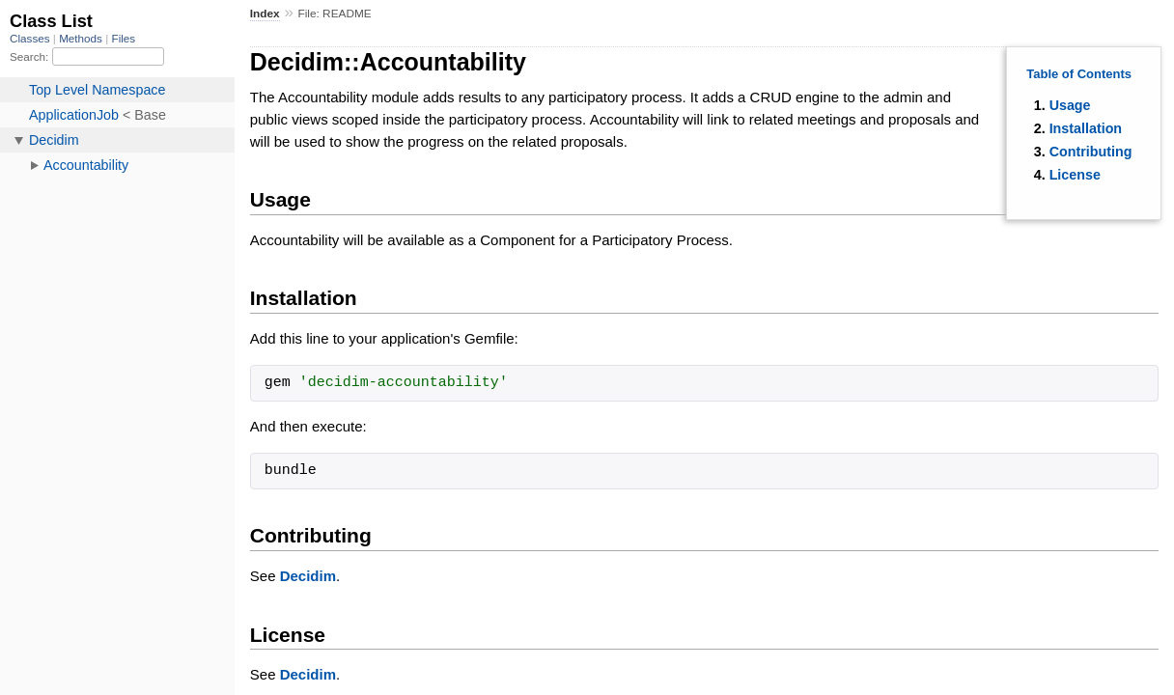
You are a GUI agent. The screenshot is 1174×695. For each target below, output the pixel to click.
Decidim (308, 576)
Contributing (1090, 151)
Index (265, 13)
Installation (1085, 128)
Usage (1070, 105)
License (1075, 174)
